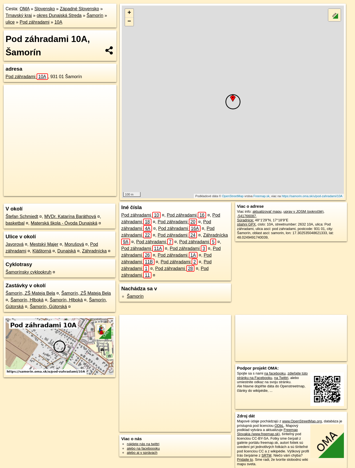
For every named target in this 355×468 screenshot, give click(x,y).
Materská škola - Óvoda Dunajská (64, 223)
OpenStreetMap (233, 196)
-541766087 (246, 216)
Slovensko (44, 8)
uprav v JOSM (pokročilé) (303, 211)
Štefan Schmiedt (22, 216)
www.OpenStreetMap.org (302, 421)
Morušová (74, 244)
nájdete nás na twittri (143, 444)
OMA (25, 8)
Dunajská (66, 251)
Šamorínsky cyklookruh (28, 272)
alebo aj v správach (142, 452)
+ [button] (129, 13)
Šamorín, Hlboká (27, 300)
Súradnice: (245, 220)
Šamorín (95, 15)
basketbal (15, 223)
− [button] (129, 22)
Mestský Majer (44, 244)
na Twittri (281, 378)
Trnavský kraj (19, 15)
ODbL (279, 426)
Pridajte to (245, 459)
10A (58, 22)
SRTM (267, 455)
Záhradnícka (94, 251)
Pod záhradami (35, 22)
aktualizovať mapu (267, 211)
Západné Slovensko (79, 8)
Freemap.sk (261, 196)
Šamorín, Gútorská (48, 306)
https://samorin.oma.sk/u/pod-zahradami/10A (312, 196)
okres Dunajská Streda (59, 15)
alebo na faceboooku (143, 448)
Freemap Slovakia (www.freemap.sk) (267, 432)
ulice (10, 22)
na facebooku (275, 373)
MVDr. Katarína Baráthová (70, 216)
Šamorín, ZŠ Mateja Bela (30, 293)
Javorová (15, 244)
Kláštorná (41, 251)
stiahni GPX (246, 224)
